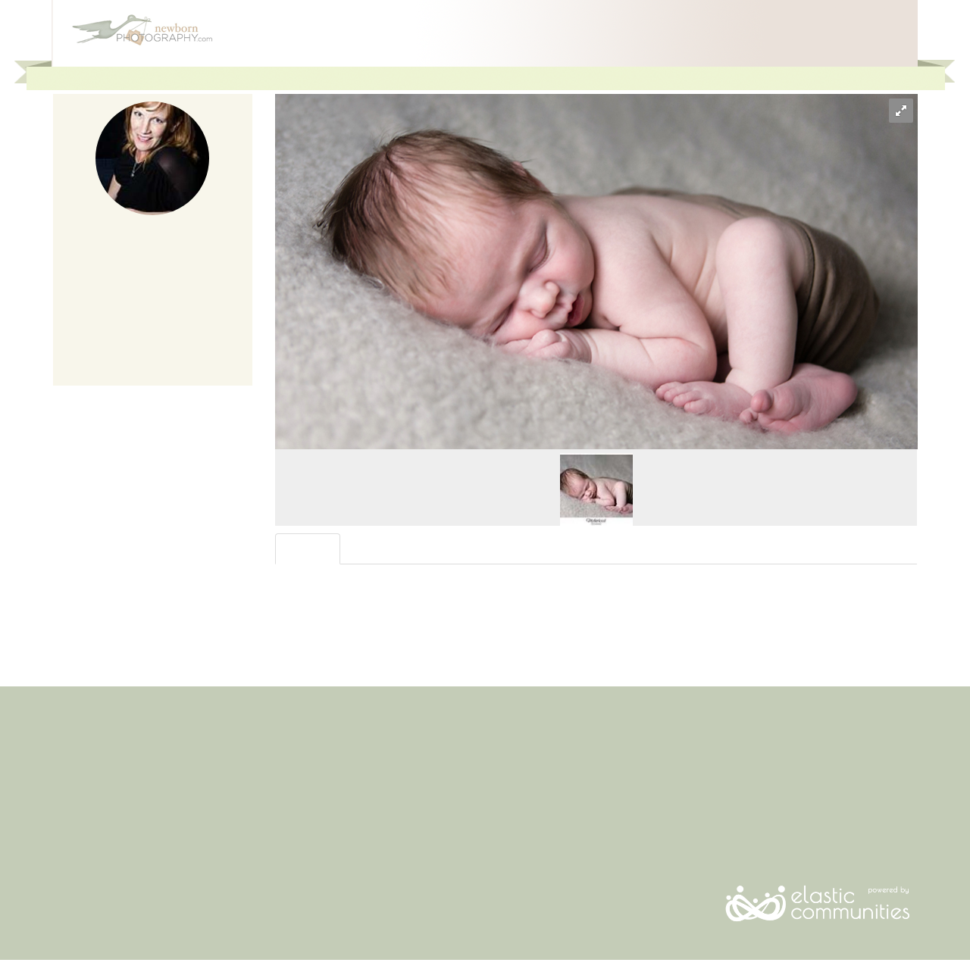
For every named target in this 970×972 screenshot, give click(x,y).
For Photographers (776, 78)
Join (850, 78)
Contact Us (299, 785)
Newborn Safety (90, 800)
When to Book (85, 829)
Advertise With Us (536, 770)
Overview (309, 548)
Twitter (733, 800)
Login (893, 78)
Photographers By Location (115, 845)
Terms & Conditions (320, 800)
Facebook (740, 785)
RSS (727, 815)
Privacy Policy (306, 815)
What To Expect (88, 815)
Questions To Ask (93, 785)
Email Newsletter (756, 770)
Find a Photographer (100, 770)
